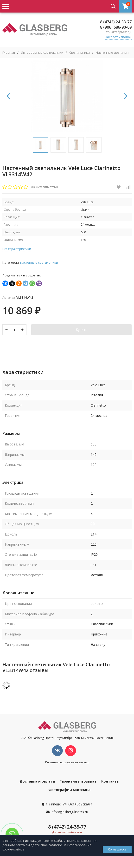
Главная (8, 52)
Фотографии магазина (69, 789)
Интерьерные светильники (42, 52)
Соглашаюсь (117, 849)
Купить (81, 329)
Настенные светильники (115, 52)
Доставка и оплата (37, 781)
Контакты (110, 781)
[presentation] (8, 96)
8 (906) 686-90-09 (116, 27)
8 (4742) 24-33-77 (116, 22)
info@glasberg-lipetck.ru (69, 812)
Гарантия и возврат (78, 781)
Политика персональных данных (67, 762)
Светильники (79, 52)
